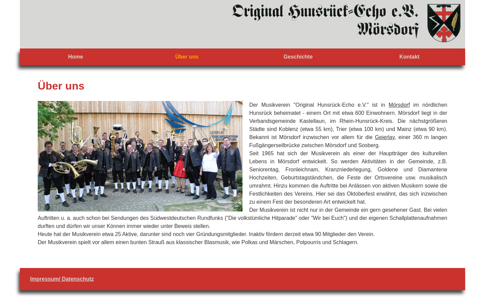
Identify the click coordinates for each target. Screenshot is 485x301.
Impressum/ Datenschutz (62, 279)
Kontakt (409, 57)
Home (75, 57)
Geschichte (298, 57)
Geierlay (384, 137)
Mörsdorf (399, 105)
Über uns (186, 57)
